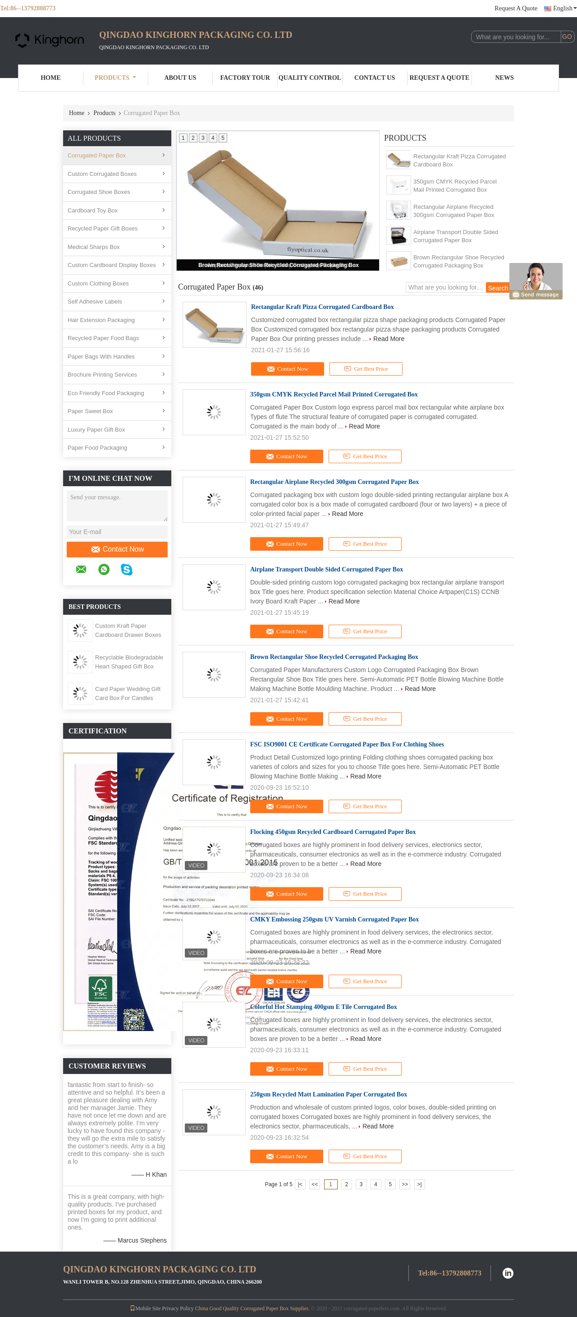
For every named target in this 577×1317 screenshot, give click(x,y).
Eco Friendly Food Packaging (106, 393)
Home (50, 77)
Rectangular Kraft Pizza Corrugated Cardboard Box (459, 160)
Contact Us (374, 77)
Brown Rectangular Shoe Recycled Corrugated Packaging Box (278, 265)
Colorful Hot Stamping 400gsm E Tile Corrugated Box (323, 1007)
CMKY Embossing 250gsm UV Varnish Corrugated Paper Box (334, 919)
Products (115, 77)
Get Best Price (366, 369)
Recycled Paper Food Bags (103, 338)
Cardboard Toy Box (93, 210)
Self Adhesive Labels (95, 301)
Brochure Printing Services (102, 374)
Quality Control (310, 77)
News (504, 77)
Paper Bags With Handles (101, 356)
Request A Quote (516, 8)
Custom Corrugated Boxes (102, 173)
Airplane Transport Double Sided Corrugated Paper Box (455, 236)
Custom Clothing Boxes (98, 283)
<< (314, 1184)
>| (419, 1184)
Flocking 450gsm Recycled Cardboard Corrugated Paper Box (333, 832)
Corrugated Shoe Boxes (99, 192)
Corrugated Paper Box (97, 155)
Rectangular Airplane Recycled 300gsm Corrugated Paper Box (453, 210)
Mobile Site (145, 1308)
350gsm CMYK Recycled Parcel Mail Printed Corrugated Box (455, 185)
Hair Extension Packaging (101, 320)
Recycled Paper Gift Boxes (102, 228)
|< (300, 1184)
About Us (180, 77)
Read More (388, 338)
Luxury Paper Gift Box (96, 429)
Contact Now (117, 549)
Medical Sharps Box (94, 247)
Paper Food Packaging (97, 447)
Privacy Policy (177, 1308)
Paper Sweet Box (90, 411)
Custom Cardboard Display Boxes (112, 265)
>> (405, 1184)
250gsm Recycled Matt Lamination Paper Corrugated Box (328, 1094)
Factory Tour (245, 77)
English (565, 8)
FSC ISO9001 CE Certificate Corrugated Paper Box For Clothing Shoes (347, 744)
